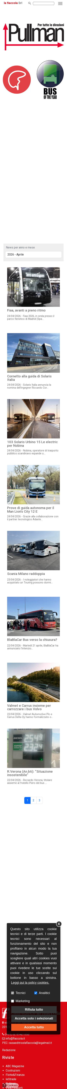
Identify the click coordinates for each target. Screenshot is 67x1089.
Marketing (23, 1001)
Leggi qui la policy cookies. (30, 982)
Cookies (10, 1085)
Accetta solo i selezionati (34, 1018)
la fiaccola (11, 3)
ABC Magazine (15, 1066)
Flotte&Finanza (15, 1075)
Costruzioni (13, 1070)
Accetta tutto (34, 1027)
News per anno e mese (20, 247)
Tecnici (21, 993)
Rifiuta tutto (34, 1009)
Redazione (9, 1050)
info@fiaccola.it (15, 1038)
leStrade (11, 1079)
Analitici (44, 993)
